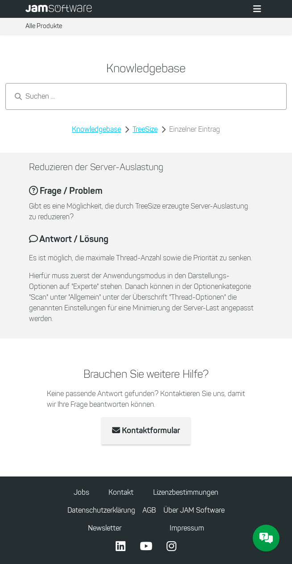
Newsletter (104, 528)
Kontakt (120, 492)
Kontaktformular (146, 430)
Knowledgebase (96, 129)
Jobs (81, 492)
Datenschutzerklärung (101, 510)
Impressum (187, 528)
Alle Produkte (43, 26)
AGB (149, 510)
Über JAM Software (194, 510)
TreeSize (145, 129)
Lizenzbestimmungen (185, 492)
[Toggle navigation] (257, 9)
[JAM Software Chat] (266, 538)
